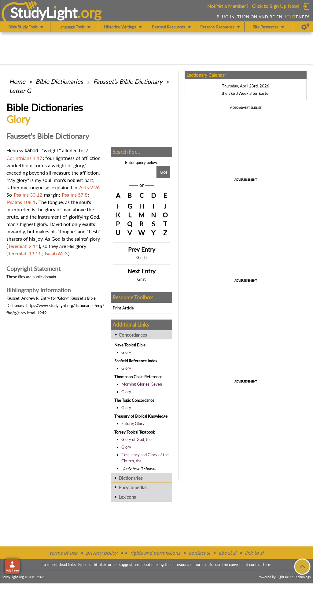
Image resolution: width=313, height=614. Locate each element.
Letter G (20, 90)
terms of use (63, 552)
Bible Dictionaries (59, 81)
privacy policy (101, 552)
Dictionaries (131, 478)
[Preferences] (305, 26)
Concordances (133, 335)
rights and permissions (155, 552)
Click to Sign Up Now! (275, 6)
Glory (126, 352)
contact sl (199, 552)
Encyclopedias (133, 487)
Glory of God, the (136, 439)
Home (17, 81)
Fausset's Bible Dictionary (127, 81)
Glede (141, 257)
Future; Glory (133, 423)
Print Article (123, 307)
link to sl (254, 552)
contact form (260, 564)
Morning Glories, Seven (141, 384)
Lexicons (127, 497)
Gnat (141, 279)
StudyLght (44, 12)
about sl (227, 552)
